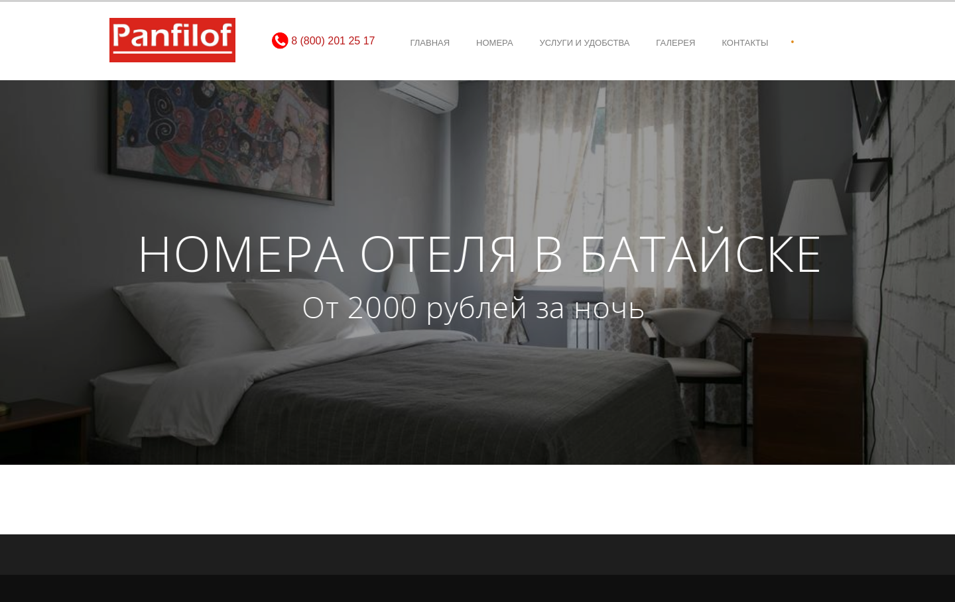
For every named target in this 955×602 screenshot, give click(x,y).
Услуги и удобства (585, 43)
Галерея (675, 43)
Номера (494, 43)
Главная (430, 43)
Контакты (745, 43)
